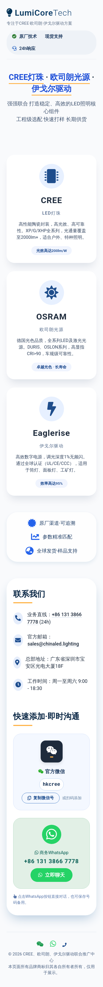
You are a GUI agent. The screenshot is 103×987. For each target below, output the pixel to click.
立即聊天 (51, 875)
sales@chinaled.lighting (53, 644)
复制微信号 (40, 797)
